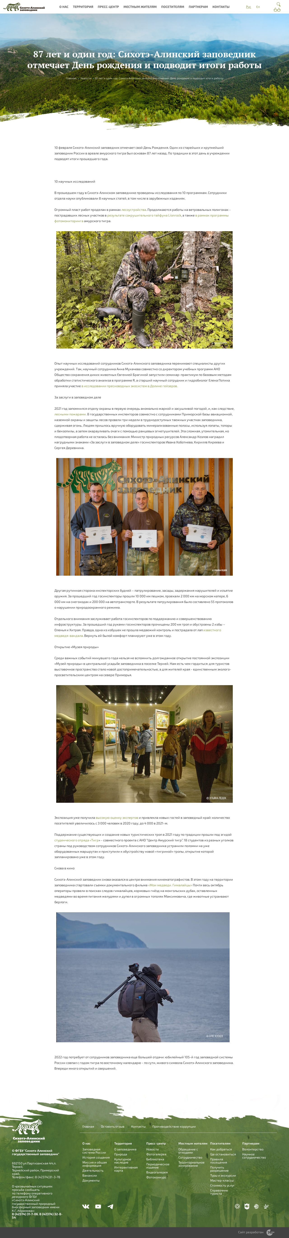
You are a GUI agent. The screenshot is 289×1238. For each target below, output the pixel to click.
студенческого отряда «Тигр (76, 840)
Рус (248, 7)
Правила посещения (218, 1160)
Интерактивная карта (126, 1168)
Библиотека (155, 1159)
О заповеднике (125, 1149)
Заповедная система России (94, 1150)
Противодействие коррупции (174, 1126)
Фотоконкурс (156, 1177)
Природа (120, 1154)
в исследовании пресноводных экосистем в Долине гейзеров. (130, 386)
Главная (71, 78)
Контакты (221, 7)
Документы (91, 1180)
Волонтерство (252, 1149)
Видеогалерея (157, 1172)
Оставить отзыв (112, 1126)
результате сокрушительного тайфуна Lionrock (144, 215)
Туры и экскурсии (223, 1175)
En (258, 7)
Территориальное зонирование (191, 1163)
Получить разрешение (219, 1168)
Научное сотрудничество (254, 1155)
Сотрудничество (190, 1157)
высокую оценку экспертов (116, 817)
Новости (86, 78)
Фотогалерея (156, 1154)
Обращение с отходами (188, 1150)
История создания (96, 1157)
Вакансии (89, 1175)
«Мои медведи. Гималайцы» (170, 885)
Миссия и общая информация (94, 1163)
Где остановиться (223, 1154)
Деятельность (92, 1170)
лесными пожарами (70, 414)
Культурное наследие (122, 1160)
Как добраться (221, 1149)
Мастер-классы (222, 1180)
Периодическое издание (158, 1165)
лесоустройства (133, 209)
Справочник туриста (219, 1191)
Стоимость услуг (222, 1185)
